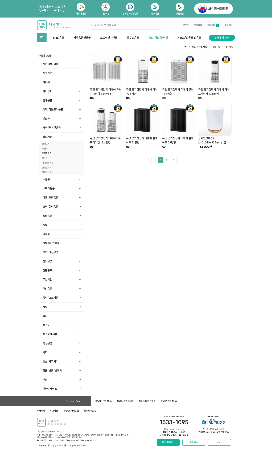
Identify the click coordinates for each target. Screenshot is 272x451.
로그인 (186, 25)
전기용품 (47, 261)
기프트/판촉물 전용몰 (189, 37)
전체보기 (46, 143)
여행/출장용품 (50, 197)
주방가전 (47, 279)
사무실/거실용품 (52, 127)
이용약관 (54, 410)
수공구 (46, 179)
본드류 (46, 118)
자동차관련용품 (51, 243)
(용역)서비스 (50, 388)
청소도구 (47, 325)
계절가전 (47, 73)
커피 (45, 352)
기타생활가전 (47, 162)
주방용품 (47, 288)
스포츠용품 (49, 188)
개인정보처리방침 (71, 410)
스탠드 (45, 148)
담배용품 (47, 100)
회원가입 (198, 25)
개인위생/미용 (50, 64)
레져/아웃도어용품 (53, 109)
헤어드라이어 (47, 172)
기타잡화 (47, 91)
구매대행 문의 (221, 37)
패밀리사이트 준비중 (104, 401)
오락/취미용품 (50, 206)
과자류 (46, 82)
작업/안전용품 (50, 252)
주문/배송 (193, 442)
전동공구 (47, 270)
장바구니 (213, 25)
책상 (45, 316)
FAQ (219, 442)
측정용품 (47, 343)
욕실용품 (47, 216)
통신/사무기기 (50, 361)
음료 (45, 225)
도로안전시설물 (108, 37)
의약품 (46, 234)
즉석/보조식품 (50, 297)
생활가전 (216, 46)
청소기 (45, 158)
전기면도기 (46, 167)
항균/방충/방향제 (52, 370)
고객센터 (228, 25)
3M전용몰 (58, 37)
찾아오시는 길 (90, 410)
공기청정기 (230, 46)
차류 (45, 307)
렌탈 (45, 379)
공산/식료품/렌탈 (158, 37)
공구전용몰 (133, 37)
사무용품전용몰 (82, 37)
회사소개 (41, 410)
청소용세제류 (50, 334)
